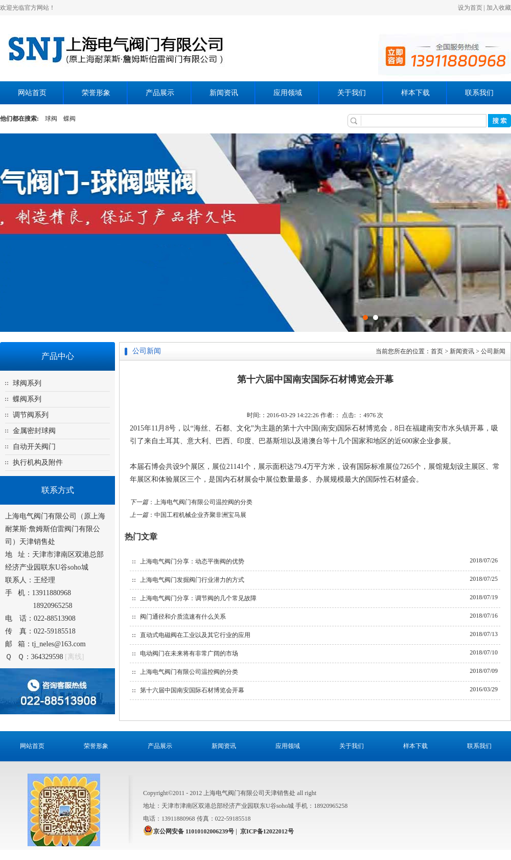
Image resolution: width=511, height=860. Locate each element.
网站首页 (32, 93)
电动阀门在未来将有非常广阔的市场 (189, 653)
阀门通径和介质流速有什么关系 (183, 616)
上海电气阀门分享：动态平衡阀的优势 (192, 561)
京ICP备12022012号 (267, 831)
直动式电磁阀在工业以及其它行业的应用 (195, 635)
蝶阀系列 (27, 399)
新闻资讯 (224, 93)
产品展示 (160, 93)
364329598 (47, 657)
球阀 (51, 118)
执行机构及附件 (38, 462)
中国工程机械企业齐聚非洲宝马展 (200, 514)
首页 (437, 351)
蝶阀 (69, 118)
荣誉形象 (96, 93)
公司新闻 (493, 351)
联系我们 (479, 93)
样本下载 (415, 93)
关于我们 (351, 93)
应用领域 (287, 93)
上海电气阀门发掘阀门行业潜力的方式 (192, 579)
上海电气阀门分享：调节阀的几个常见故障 (198, 598)
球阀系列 (27, 383)
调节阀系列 (31, 415)
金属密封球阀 (34, 431)
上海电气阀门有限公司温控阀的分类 (203, 502)
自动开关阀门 (34, 446)
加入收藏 (498, 7)
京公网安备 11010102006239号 (193, 831)
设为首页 (470, 7)
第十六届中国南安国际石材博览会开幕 (192, 690)
